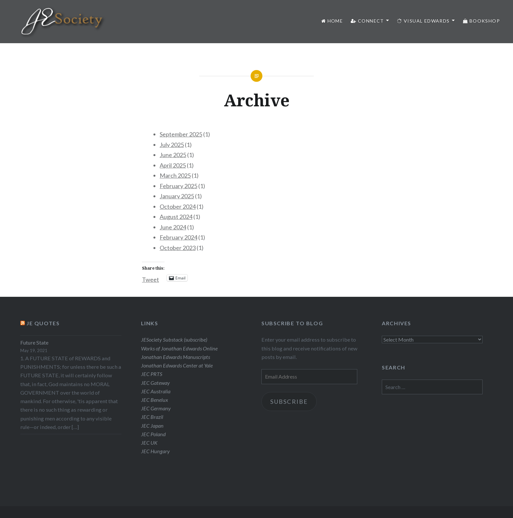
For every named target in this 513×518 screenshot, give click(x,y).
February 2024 (178, 237)
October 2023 (178, 247)
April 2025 (173, 165)
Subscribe (289, 401)
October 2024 (178, 206)
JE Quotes (43, 323)
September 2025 (181, 134)
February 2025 (178, 185)
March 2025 (175, 175)
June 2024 (173, 227)
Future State (34, 342)
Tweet (150, 278)
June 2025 (173, 154)
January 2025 (177, 196)
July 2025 (172, 144)
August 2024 (176, 216)
